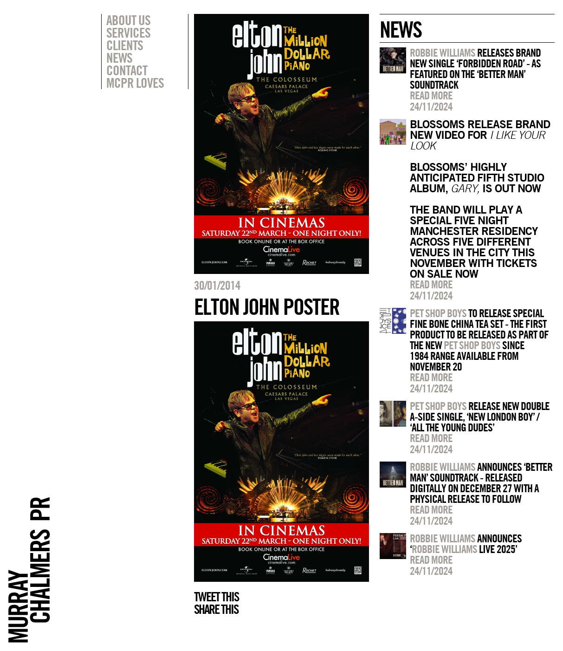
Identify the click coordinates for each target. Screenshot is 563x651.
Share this (216, 609)
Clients (124, 45)
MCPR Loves (135, 82)
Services (128, 32)
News (119, 57)
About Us (128, 20)
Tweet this (216, 597)
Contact (126, 70)
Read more (431, 95)
